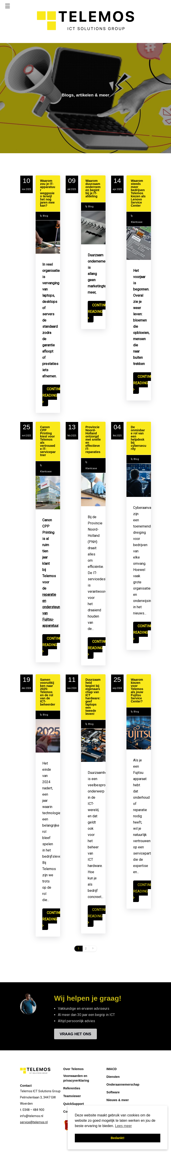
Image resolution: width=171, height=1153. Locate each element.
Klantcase (136, 222)
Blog (45, 216)
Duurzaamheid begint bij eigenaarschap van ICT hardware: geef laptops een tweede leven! (93, 697)
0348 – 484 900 (33, 1110)
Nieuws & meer (117, 1100)
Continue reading (53, 393)
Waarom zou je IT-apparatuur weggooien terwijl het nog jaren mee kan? (47, 194)
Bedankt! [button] (117, 1138)
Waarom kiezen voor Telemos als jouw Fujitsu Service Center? (137, 691)
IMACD (111, 1069)
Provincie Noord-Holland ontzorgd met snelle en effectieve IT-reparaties (93, 440)
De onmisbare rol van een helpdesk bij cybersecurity (138, 438)
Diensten (113, 1077)
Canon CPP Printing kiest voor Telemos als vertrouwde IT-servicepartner (48, 441)
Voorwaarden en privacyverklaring (76, 1079)
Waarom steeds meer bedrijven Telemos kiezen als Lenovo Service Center (138, 194)
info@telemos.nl (31, 1116)
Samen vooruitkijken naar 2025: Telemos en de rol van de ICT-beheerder (47, 692)
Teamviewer (72, 1096)
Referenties (71, 1089)
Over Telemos (73, 1069)
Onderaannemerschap (122, 1085)
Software (113, 1093)
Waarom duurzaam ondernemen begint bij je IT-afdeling (93, 189)
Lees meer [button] (123, 1126)
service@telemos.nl (34, 1123)
